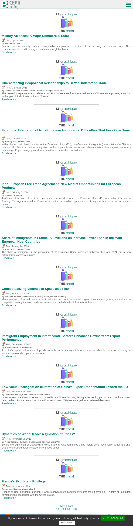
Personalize (67, 522)
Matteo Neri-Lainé (12, 43)
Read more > (9, 52)
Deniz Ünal (55, 442)
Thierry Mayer (43, 296)
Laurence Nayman (13, 489)
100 (75, 509)
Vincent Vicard (43, 395)
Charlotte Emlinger (44, 91)
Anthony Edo (10, 141)
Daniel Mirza (59, 91)
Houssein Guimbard (13, 195)
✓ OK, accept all (113, 518)
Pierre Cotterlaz (12, 442)
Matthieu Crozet (28, 91)
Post (6, 40)
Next (62, 506)
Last (70, 506)
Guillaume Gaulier (27, 442)
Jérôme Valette (23, 141)
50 (68, 509)
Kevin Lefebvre (29, 395)
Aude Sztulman (43, 442)
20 (63, 509)
